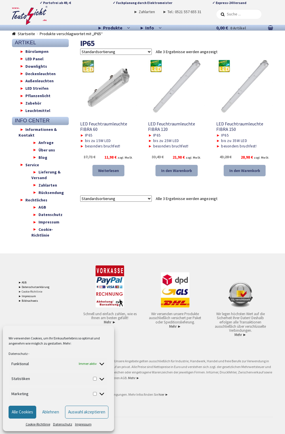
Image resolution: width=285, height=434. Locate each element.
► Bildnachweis (28, 301)
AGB (42, 207)
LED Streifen (36, 88)
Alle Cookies (22, 412)
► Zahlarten (144, 11)
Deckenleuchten (40, 73)
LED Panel (34, 58)
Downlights (36, 66)
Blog (43, 157)
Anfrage (46, 142)
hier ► (163, 394)
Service (32, 164)
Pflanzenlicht (37, 95)
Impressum (83, 424)
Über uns (47, 149)
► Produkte (110, 28)
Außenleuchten (39, 80)
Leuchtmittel (37, 110)
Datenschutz (18, 353)
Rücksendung (51, 192)
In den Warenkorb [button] (176, 170)
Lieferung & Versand (45, 174)
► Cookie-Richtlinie (31, 291)
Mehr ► (110, 322)
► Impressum (27, 296)
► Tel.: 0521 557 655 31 (182, 11)
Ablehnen (50, 412)
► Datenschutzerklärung (34, 287)
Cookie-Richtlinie (38, 424)
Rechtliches (36, 199)
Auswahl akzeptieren (86, 412)
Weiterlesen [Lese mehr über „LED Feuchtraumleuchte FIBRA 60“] (108, 170)
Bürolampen (36, 51)
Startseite (26, 33)
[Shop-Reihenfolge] (116, 52)
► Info (147, 28)
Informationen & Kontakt (38, 132)
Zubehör (33, 102)
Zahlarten (48, 184)
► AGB (23, 282)
